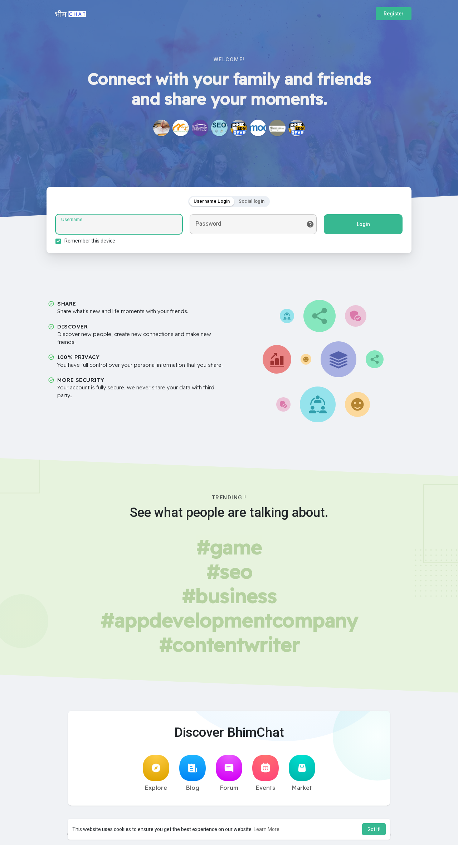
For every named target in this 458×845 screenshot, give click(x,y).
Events (265, 773)
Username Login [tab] (212, 201)
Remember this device (89, 241)
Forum (229, 773)
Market (302, 773)
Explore (156, 773)
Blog (192, 773)
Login (363, 224)
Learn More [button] (266, 829)
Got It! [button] (373, 829)
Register (394, 13)
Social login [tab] (252, 201)
